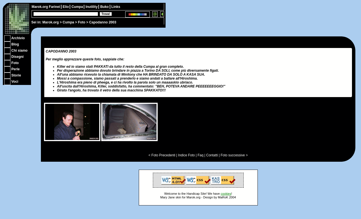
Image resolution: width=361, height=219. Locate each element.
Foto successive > (234, 155)
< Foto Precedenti (161, 155)
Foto (81, 22)
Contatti (212, 155)
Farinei (55, 7)
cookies (226, 193)
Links (115, 7)
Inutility (91, 7)
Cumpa (68, 22)
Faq (201, 155)
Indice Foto (186, 155)
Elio (66, 7)
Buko (104, 7)
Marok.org (50, 22)
